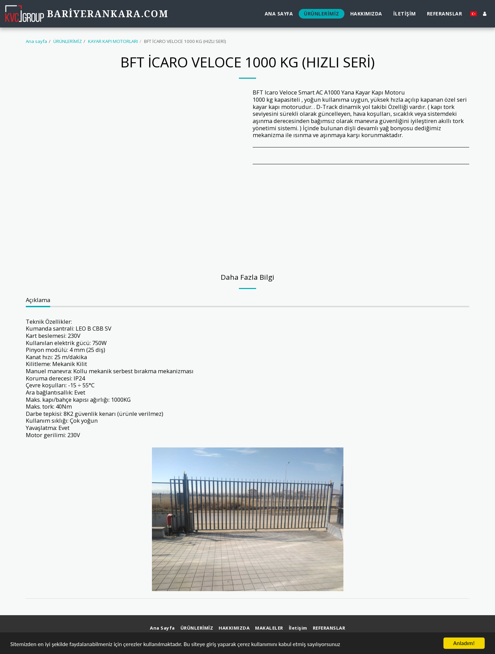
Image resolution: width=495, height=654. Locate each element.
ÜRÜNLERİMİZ (67, 41)
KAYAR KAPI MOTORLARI (113, 41)
